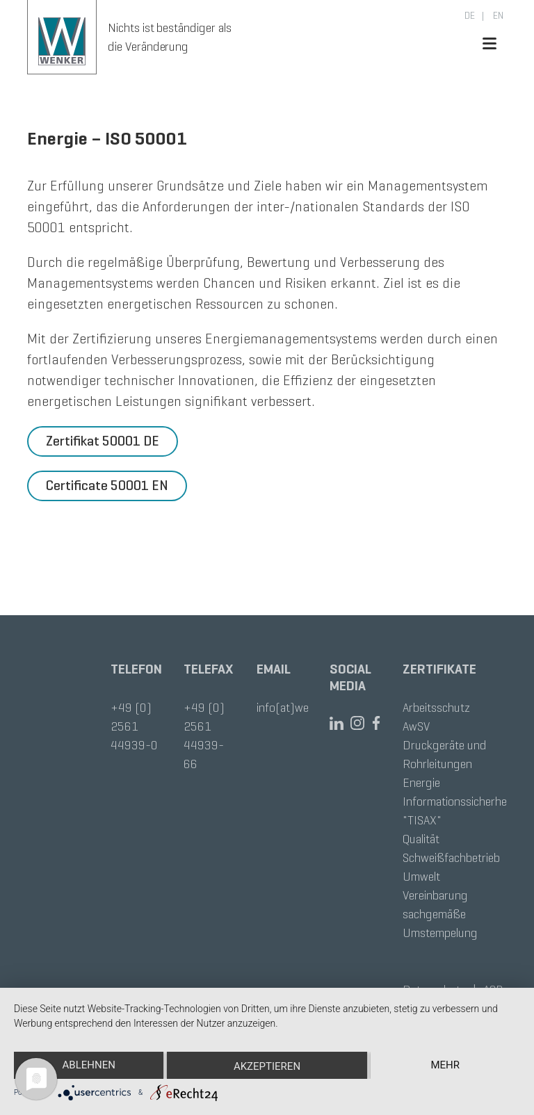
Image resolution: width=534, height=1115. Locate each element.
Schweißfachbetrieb (451, 857)
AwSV (416, 726)
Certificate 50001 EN (107, 485)
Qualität (421, 839)
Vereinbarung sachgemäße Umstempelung (440, 914)
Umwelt (421, 876)
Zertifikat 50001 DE (102, 441)
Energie (421, 782)
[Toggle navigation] (493, 43)
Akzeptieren (267, 1066)
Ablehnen (89, 1065)
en (497, 16)
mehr (445, 1065)
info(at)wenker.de (300, 707)
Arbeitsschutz (436, 707)
